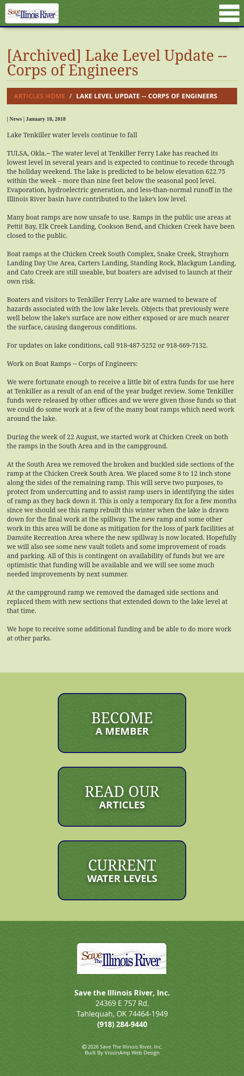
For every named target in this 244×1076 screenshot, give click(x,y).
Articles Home (39, 95)
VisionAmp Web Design (132, 1052)
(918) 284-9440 (122, 1024)
